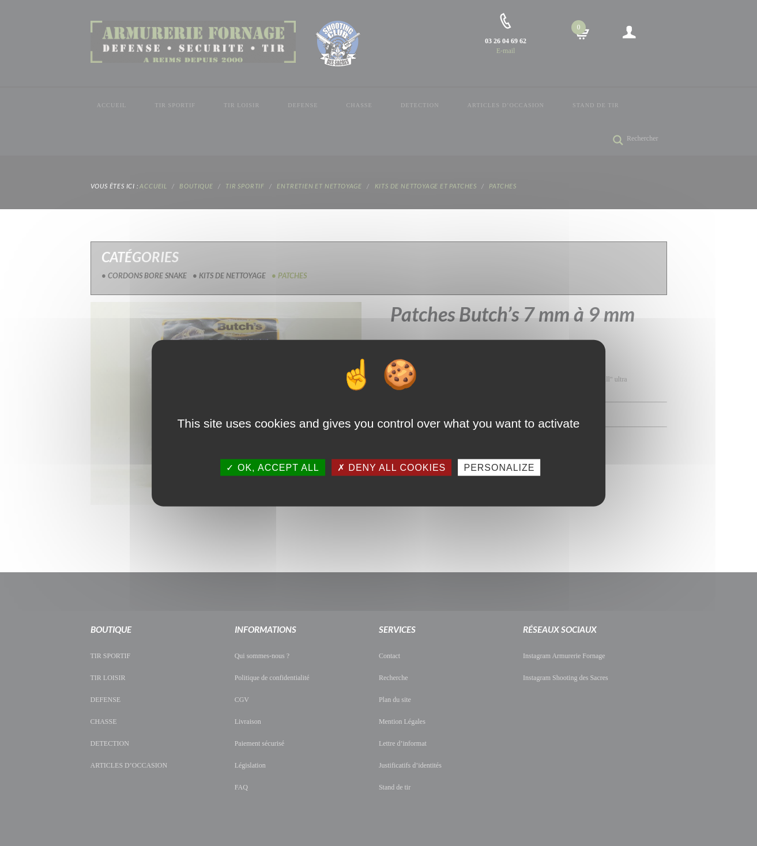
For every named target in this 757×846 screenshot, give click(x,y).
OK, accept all (272, 467)
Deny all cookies (391, 467)
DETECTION (420, 105)
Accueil (112, 105)
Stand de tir (596, 105)
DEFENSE (303, 105)
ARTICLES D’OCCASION (506, 105)
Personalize (499, 467)
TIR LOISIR (241, 105)
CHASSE (359, 105)
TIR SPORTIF (175, 105)
